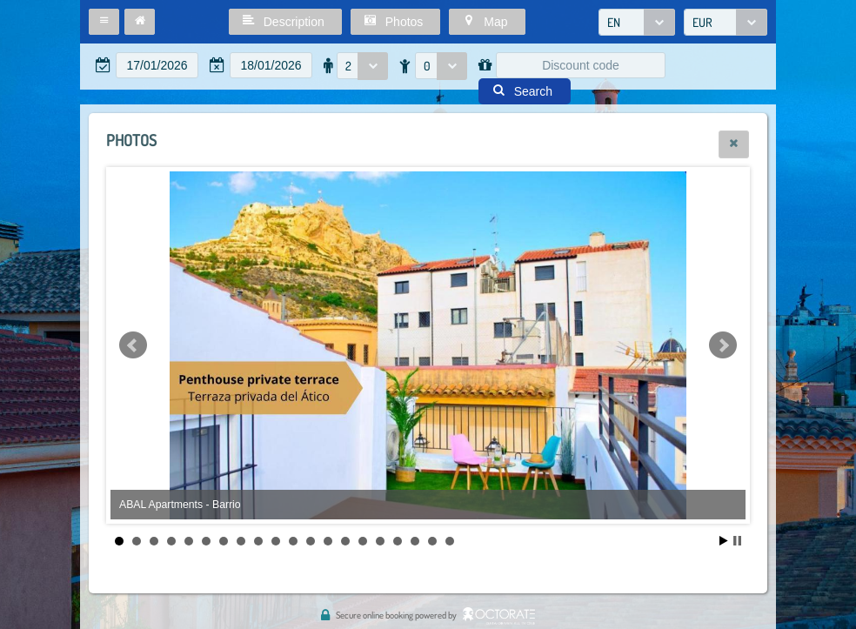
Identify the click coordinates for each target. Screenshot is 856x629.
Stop (737, 540)
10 (275, 541)
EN (613, 22)
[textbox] (157, 65)
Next (723, 345)
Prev (133, 345)
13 (328, 541)
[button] (104, 22)
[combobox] (637, 22)
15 (362, 541)
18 (415, 541)
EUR (702, 22)
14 (345, 541)
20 (449, 541)
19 (432, 541)
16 (380, 541)
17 (397, 541)
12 (310, 541)
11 (293, 541)
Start (723, 540)
